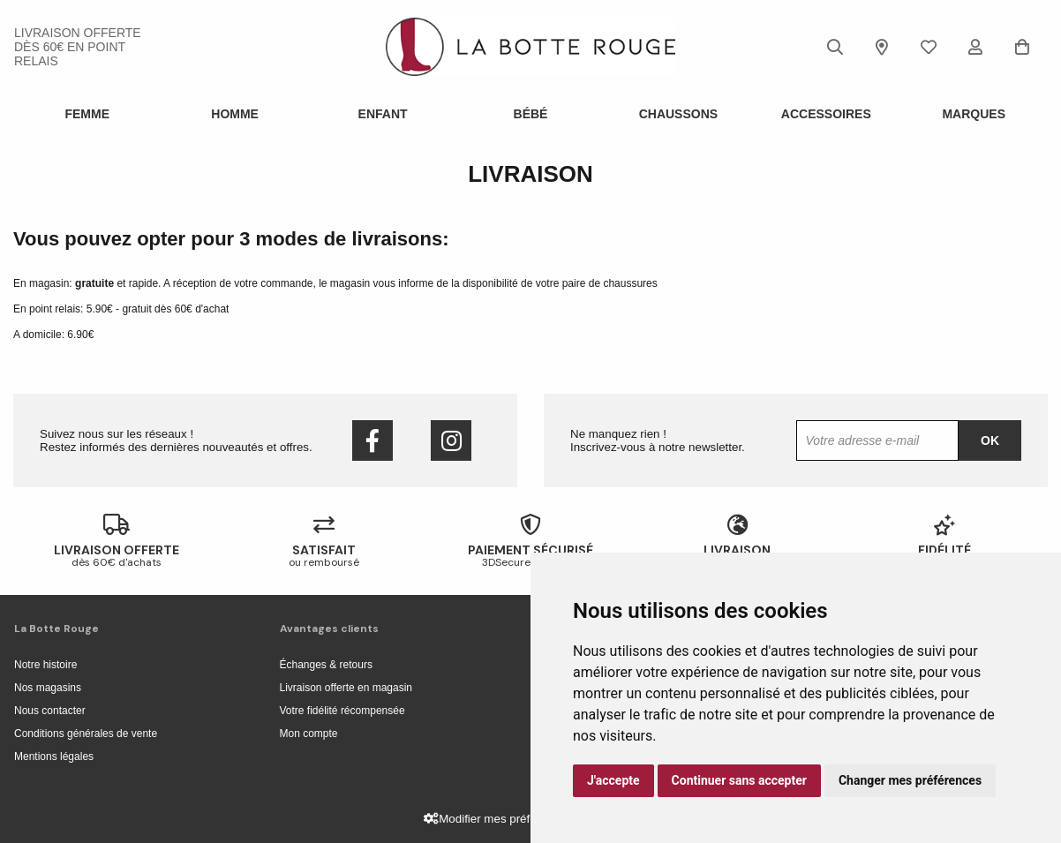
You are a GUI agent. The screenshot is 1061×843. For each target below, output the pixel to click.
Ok (990, 440)
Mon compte (309, 733)
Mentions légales (54, 756)
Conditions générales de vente (85, 733)
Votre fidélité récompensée (342, 710)
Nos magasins (47, 687)
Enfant (383, 114)
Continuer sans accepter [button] (739, 780)
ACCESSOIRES (826, 114)
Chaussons (678, 114)
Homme (235, 114)
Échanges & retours (326, 665)
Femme (86, 114)
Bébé (531, 114)
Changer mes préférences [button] (910, 780)
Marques (973, 114)
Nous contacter (50, 710)
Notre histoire (45, 665)
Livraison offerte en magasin (346, 687)
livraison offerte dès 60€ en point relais (77, 47)
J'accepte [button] (613, 780)
